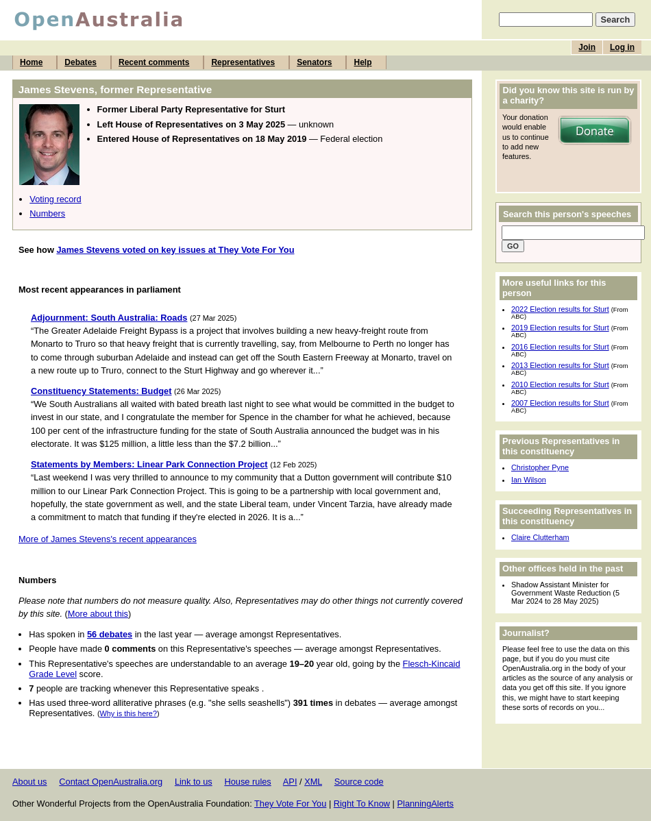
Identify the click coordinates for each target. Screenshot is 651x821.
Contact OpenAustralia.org (110, 781)
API (290, 781)
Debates (80, 62)
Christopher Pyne (540, 467)
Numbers (47, 213)
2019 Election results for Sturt (560, 327)
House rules (247, 781)
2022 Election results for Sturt (560, 309)
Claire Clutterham (540, 537)
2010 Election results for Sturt (560, 384)
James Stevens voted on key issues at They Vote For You (175, 250)
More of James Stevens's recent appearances (108, 539)
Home (31, 62)
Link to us (193, 781)
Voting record (55, 199)
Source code (359, 781)
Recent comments (154, 62)
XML (313, 781)
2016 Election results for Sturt (560, 347)
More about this (98, 614)
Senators (314, 62)
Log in (622, 47)
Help (362, 62)
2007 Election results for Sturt (560, 403)
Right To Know (362, 803)
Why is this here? (128, 713)
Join (586, 47)
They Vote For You (290, 803)
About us (29, 781)
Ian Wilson (528, 480)
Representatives (243, 62)
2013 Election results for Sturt (560, 365)
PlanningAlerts (425, 803)
